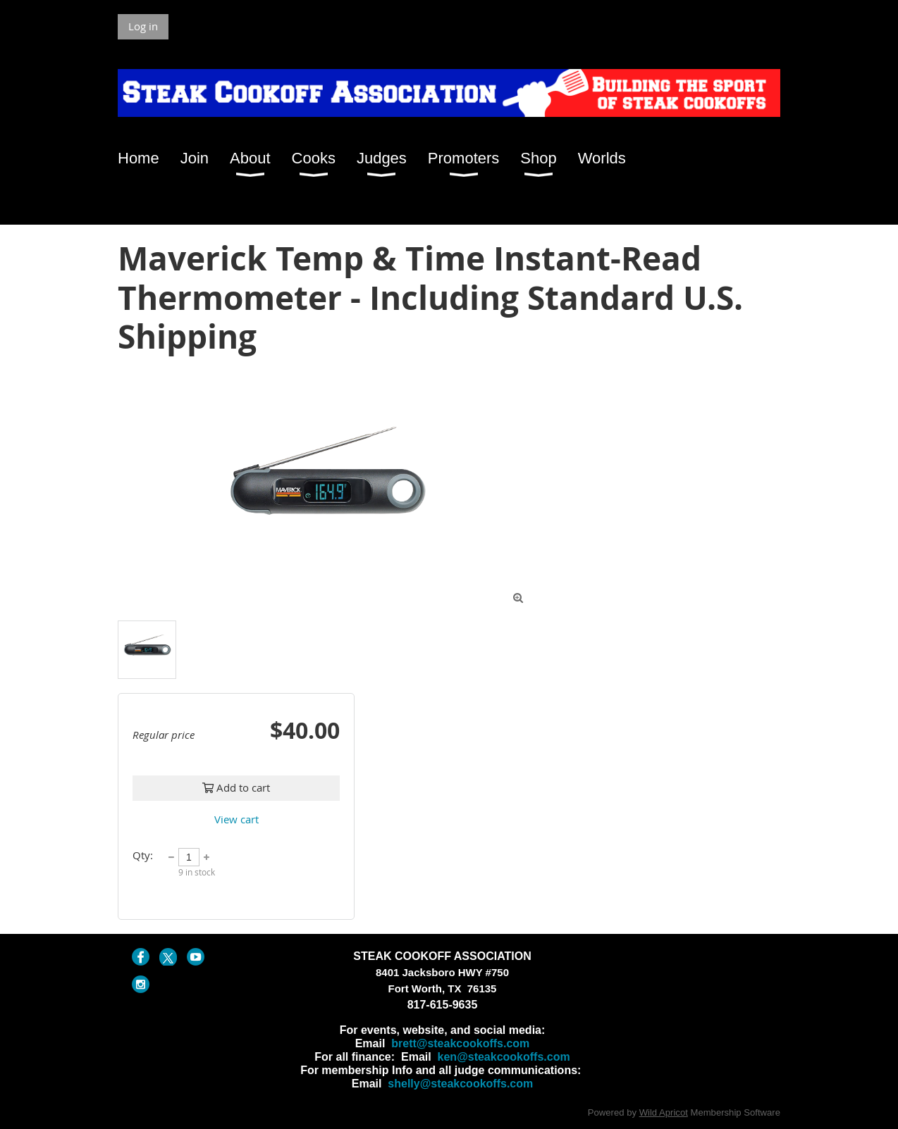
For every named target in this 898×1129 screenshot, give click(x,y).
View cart (236, 819)
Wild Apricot (663, 1112)
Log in (143, 26)
